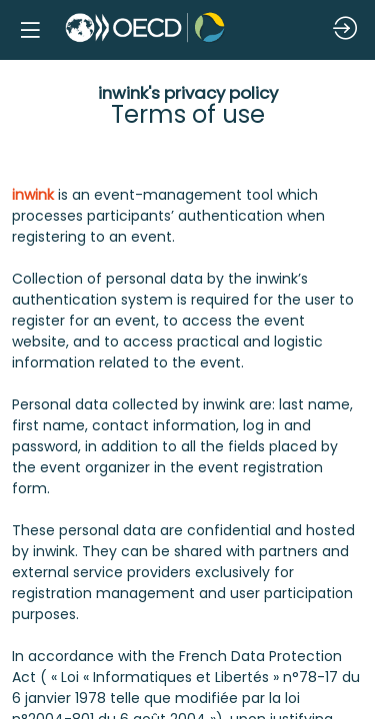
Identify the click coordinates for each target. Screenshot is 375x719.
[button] (30, 30)
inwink (33, 195)
